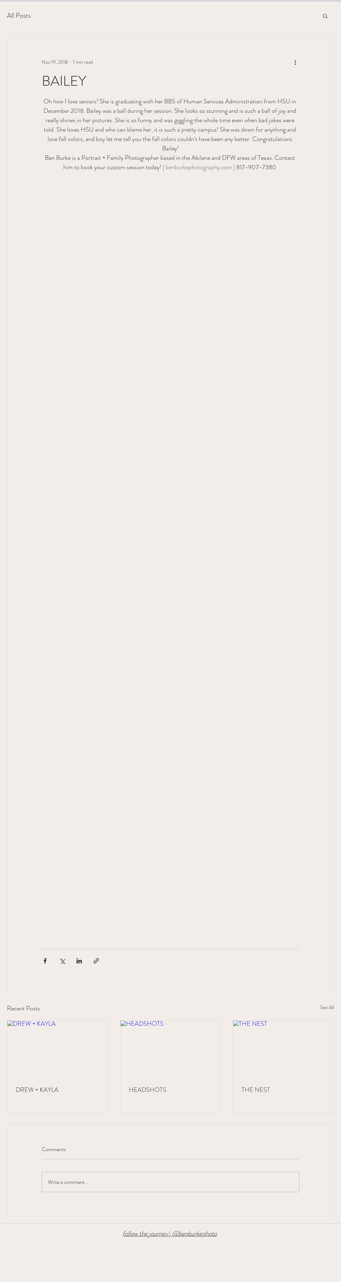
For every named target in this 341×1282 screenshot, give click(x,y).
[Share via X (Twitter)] (62, 960)
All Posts (19, 15)
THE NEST (255, 1089)
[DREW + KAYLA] (57, 1049)
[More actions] (295, 62)
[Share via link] (96, 960)
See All (327, 1007)
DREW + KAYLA (37, 1089)
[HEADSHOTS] (170, 1049)
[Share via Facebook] (45, 960)
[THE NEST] (283, 1049)
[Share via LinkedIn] (79, 960)
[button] (325, 15)
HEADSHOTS (147, 1089)
